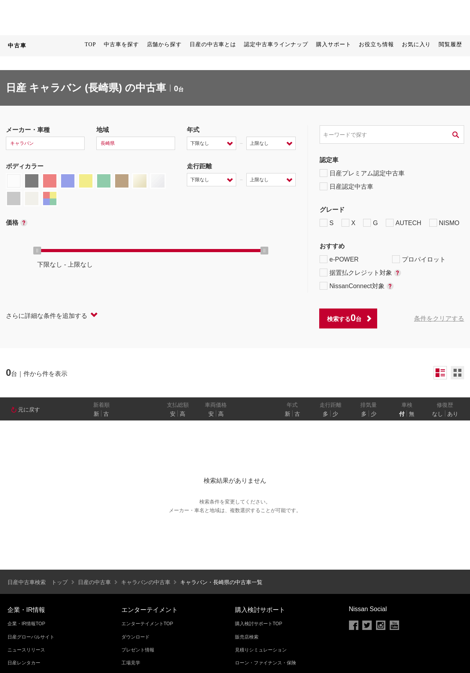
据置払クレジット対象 (360, 272)
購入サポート (333, 44)
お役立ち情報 (376, 44)
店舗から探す (164, 44)
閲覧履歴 (450, 44)
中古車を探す (121, 44)
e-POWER (339, 259)
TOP (90, 44)
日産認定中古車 (346, 186)
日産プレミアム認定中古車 (362, 173)
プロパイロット (419, 259)
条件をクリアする (439, 318)
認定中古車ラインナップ (276, 44)
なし (437, 414)
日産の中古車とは (213, 44)
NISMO (444, 223)
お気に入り (416, 44)
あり (452, 414)
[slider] (37, 250)
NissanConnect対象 (357, 286)
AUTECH (403, 223)
